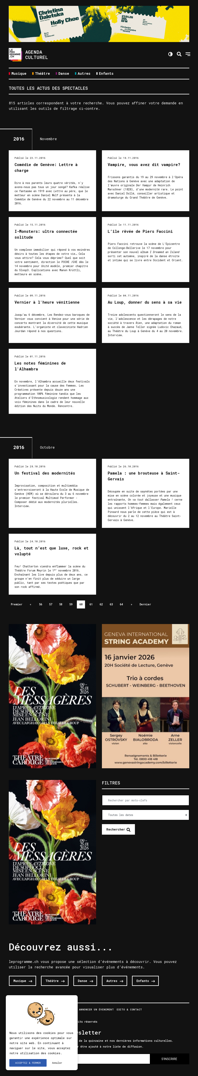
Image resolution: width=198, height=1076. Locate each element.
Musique (18, 74)
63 (111, 604)
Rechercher (115, 829)
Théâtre (42, 74)
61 (91, 604)
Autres (84, 74)
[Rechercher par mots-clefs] (145, 800)
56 (40, 604)
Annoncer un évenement (96, 1009)
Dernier (145, 604)
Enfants (106, 74)
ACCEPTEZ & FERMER (28, 1063)
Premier (16, 604)
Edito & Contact (129, 1009)
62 (101, 604)
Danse (63, 74)
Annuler (57, 1063)
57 (50, 604)
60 (80, 604)
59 (70, 604)
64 (121, 604)
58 (60, 604)
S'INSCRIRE (169, 1059)
